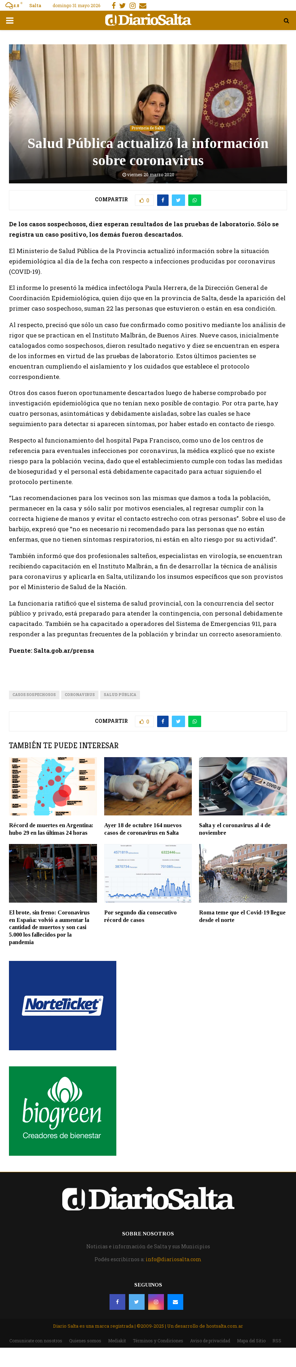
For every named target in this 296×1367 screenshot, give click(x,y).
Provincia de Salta (148, 128)
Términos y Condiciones (158, 1340)
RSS (276, 1340)
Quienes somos (85, 1340)
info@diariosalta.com (174, 1259)
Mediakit (117, 1340)
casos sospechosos (34, 694)
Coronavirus (80, 694)
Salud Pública (120, 694)
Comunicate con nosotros (35, 1340)
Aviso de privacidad (210, 1340)
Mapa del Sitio (251, 1340)
